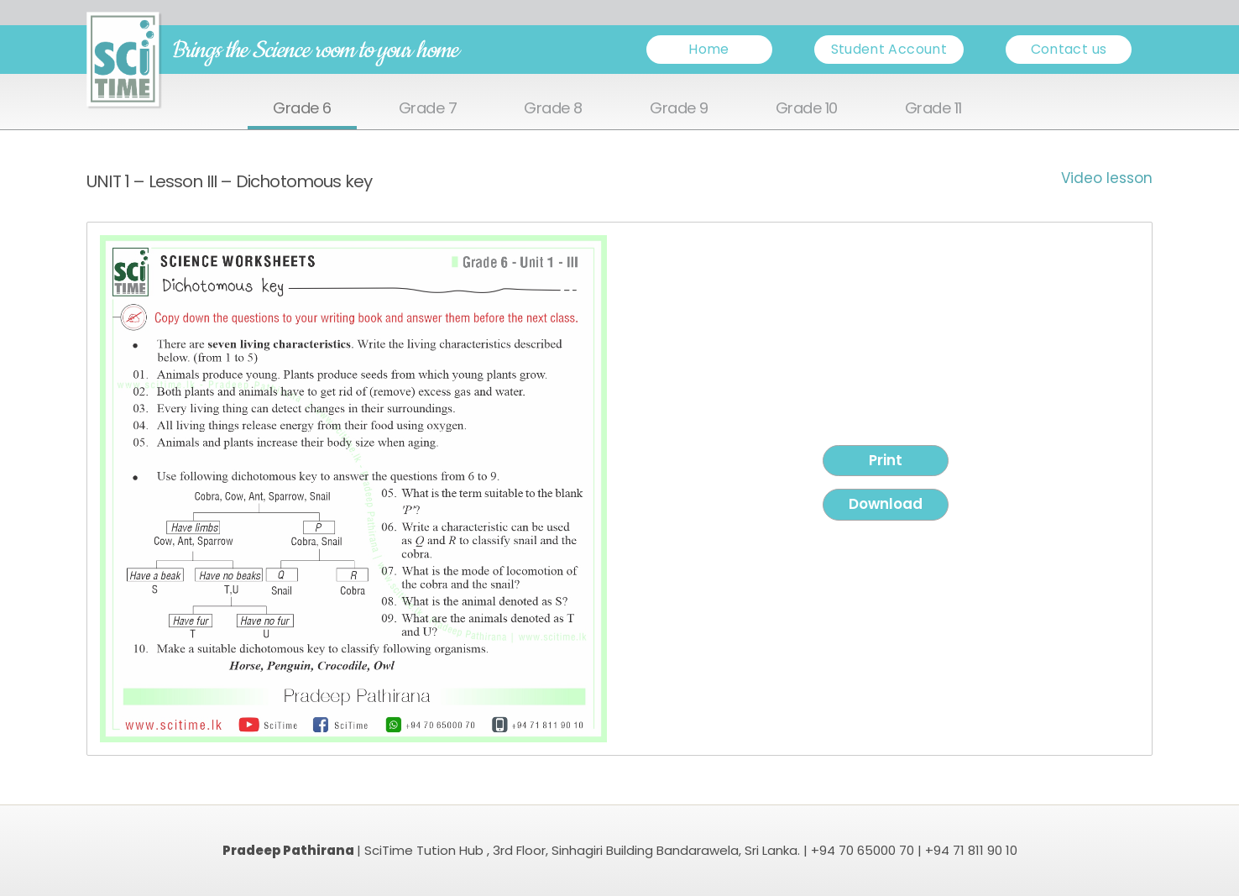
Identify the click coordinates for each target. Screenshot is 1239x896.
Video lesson (1107, 178)
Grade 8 (553, 108)
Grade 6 (302, 108)
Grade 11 (933, 108)
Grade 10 (807, 108)
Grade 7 (428, 108)
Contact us (1069, 49)
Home (708, 49)
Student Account (889, 49)
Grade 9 (679, 108)
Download (886, 504)
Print (885, 460)
